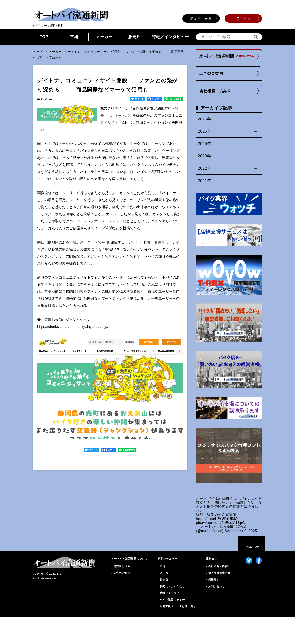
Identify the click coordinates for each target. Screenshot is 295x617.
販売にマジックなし (172, 586)
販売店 (134, 37)
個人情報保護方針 (219, 573)
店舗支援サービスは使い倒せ (178, 606)
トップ (38, 51)
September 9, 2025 (241, 531)
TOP (44, 37)
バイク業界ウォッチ (172, 599)
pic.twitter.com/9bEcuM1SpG (220, 523)
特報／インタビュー (170, 37)
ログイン (243, 18)
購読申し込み (201, 18)
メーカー (104, 37)
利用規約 (213, 579)
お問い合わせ (216, 586)
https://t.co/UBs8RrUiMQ (217, 519)
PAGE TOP (252, 544)
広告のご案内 (122, 573)
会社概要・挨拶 (218, 566)
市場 (74, 37)
